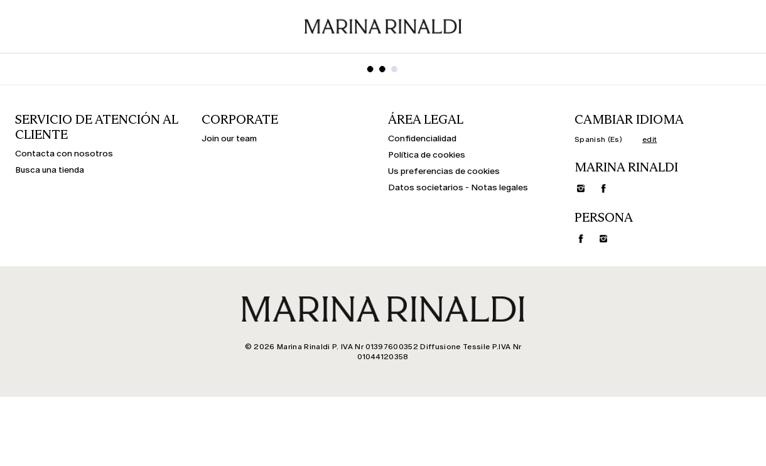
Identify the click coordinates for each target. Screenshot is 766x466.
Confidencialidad (422, 138)
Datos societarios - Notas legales (458, 187)
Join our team (229, 138)
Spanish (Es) (598, 139)
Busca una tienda (49, 170)
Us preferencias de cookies (444, 171)
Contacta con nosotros (64, 153)
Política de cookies (426, 155)
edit (649, 139)
